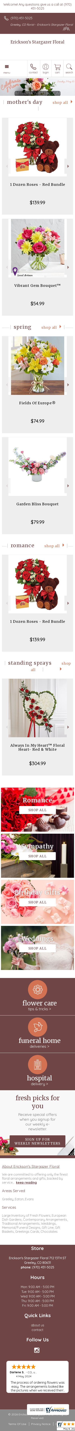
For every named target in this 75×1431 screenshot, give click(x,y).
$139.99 (37, 202)
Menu (6, 72)
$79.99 (37, 522)
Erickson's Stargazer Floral (37, 41)
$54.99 (37, 303)
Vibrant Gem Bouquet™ (37, 285)
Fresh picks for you (38, 1112)
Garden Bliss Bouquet (37, 504)
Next (68, 166)
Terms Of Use (17, 1424)
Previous (6, 166)
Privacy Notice (40, 1424)
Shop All (60, 102)
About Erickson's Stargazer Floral (31, 1166)
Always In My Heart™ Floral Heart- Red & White (37, 747)
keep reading (26, 1182)
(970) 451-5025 (21, 18)
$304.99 (37, 763)
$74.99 (37, 421)
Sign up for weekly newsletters (37, 1141)
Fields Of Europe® (37, 403)
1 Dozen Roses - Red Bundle (37, 184)
